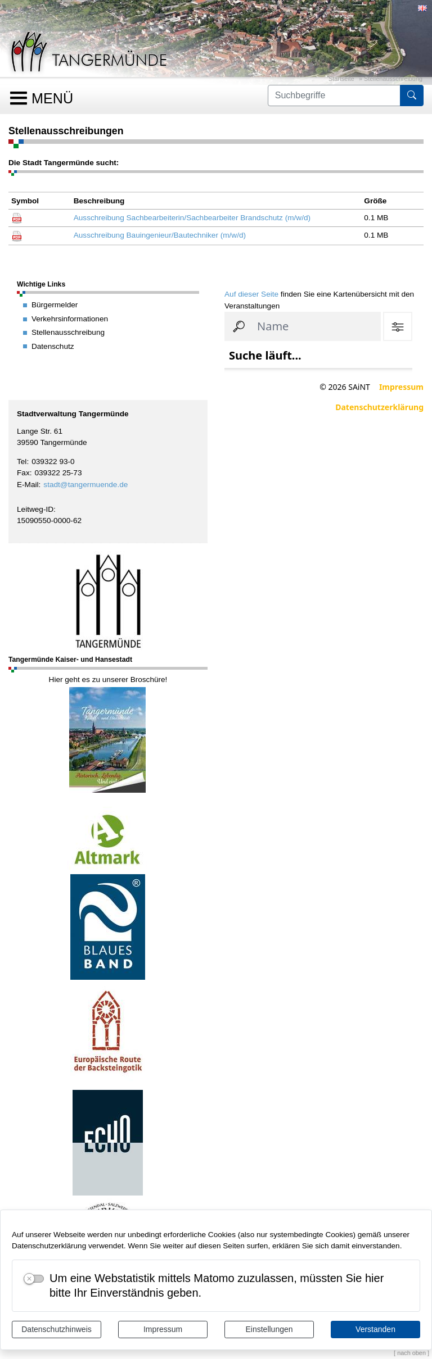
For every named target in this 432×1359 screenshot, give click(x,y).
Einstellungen (268, 1329)
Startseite (341, 78)
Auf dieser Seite (251, 294)
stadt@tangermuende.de (85, 484)
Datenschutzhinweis (56, 1329)
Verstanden (375, 1329)
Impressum (162, 1329)
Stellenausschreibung (393, 78)
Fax (23, 473)
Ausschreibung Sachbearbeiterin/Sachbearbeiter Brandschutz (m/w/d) (192, 217)
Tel (21, 461)
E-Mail (28, 484)
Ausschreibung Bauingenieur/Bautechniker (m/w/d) (160, 235)
